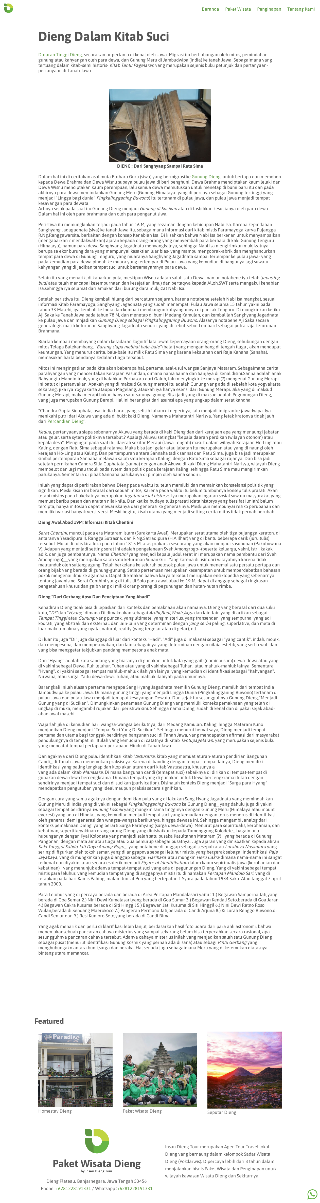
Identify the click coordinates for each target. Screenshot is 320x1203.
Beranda (210, 9)
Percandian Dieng (65, 421)
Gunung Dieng (206, 176)
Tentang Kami (301, 9)
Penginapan (269, 9)
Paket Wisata (238, 9)
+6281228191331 (73, 1188)
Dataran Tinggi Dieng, (60, 54)
